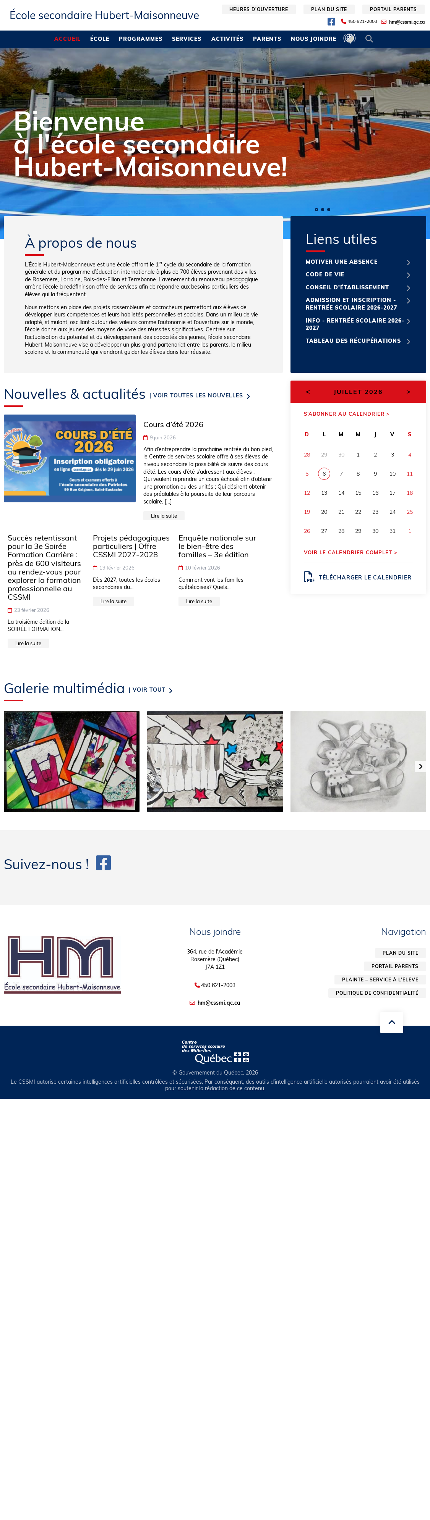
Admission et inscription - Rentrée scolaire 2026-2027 (351, 304)
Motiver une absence (342, 261)
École (99, 38)
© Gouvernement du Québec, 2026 (215, 1072)
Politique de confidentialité (377, 993)
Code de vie (325, 274)
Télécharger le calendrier (358, 576)
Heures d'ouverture (258, 9)
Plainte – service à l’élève (380, 980)
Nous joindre (313, 38)
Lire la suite (164, 516)
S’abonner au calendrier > (347, 414)
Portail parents (393, 9)
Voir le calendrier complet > (351, 552)
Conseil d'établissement (347, 287)
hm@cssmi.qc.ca (407, 22)
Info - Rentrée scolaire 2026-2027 (355, 324)
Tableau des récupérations (353, 340)
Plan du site (329, 9)
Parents (267, 38)
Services (186, 38)
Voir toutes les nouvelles (198, 395)
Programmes (140, 38)
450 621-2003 (362, 21)
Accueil (67, 38)
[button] (316, 209)
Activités (227, 38)
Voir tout (149, 689)
